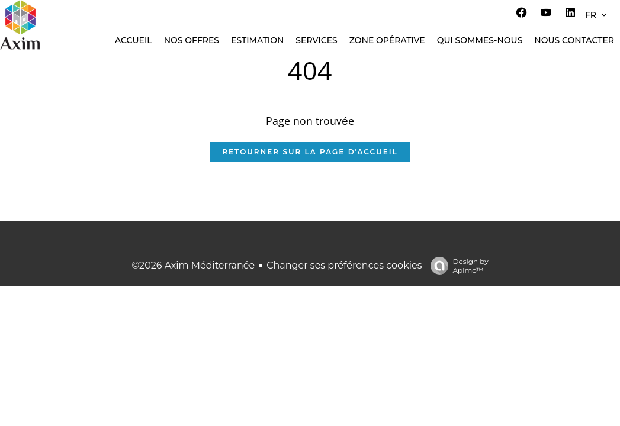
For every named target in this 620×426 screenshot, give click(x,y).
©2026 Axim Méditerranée (193, 265)
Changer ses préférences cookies (344, 265)
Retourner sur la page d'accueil (309, 151)
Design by (456, 266)
